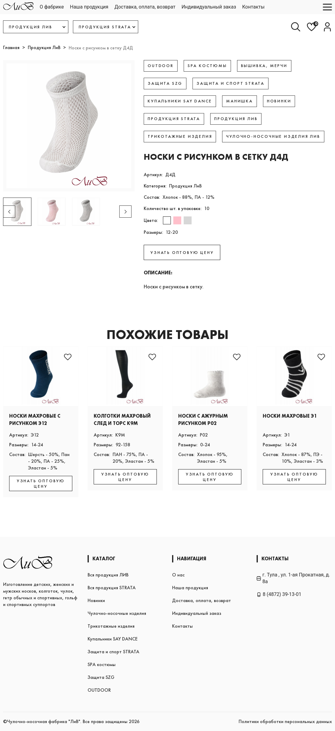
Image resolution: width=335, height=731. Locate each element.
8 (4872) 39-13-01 (279, 594)
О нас (178, 575)
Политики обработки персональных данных (285, 721)
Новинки (96, 600)
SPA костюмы (102, 664)
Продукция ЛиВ (44, 47)
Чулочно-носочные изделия (117, 613)
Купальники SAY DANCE (113, 639)
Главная (11, 47)
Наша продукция (89, 7)
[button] (125, 211)
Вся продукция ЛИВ (108, 575)
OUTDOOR (99, 690)
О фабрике (52, 7)
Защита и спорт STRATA (113, 651)
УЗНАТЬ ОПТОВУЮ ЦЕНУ (182, 252)
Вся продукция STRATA (112, 587)
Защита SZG (101, 677)
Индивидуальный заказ (209, 7)
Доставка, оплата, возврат (144, 7)
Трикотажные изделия (111, 626)
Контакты (253, 7)
